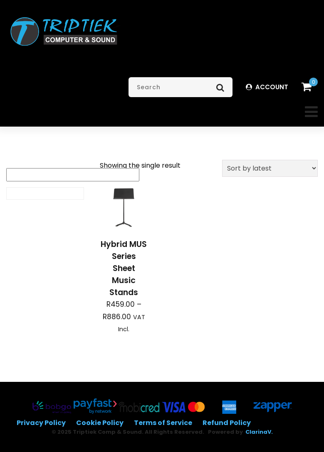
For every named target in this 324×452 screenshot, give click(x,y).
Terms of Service (163, 423)
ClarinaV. (259, 432)
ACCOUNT (267, 87)
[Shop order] (270, 168)
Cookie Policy (100, 423)
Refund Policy (227, 423)
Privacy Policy (41, 423)
